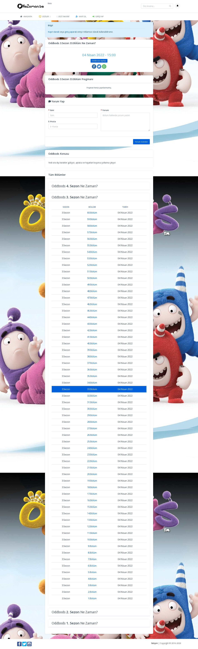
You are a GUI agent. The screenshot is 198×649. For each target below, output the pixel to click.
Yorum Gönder (141, 141)
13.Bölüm (92, 519)
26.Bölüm (92, 434)
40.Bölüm (92, 343)
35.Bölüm (92, 376)
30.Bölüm (92, 408)
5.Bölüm (92, 572)
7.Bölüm (92, 559)
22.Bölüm (92, 461)
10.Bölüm (92, 539)
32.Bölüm (92, 395)
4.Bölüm (92, 578)
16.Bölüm (92, 500)
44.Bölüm (92, 317)
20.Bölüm (92, 474)
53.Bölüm (92, 258)
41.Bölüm (92, 336)
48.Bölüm (92, 291)
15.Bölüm (92, 506)
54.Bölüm (92, 251)
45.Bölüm (92, 310)
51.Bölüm (92, 271)
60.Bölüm (92, 212)
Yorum (105, 110)
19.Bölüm (92, 480)
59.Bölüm (92, 219)
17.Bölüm (92, 493)
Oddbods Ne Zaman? (75, 186)
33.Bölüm (92, 389)
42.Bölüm (92, 330)
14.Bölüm (92, 513)
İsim (51, 110)
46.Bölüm (92, 304)
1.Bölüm (92, 598)
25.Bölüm (92, 441)
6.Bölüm (92, 565)
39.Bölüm (92, 349)
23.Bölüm (92, 454)
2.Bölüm (92, 591)
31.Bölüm (92, 402)
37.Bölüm (92, 363)
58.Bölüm (92, 225)
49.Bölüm (92, 284)
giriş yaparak (71, 31)
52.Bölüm (92, 264)
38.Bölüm (92, 356)
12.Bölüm (92, 526)
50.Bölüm (92, 278)
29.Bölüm (92, 415)
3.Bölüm (92, 585)
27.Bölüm (92, 428)
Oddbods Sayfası (99, 61)
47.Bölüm (92, 297)
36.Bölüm (92, 369)
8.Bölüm (92, 552)
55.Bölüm (92, 245)
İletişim (154, 643)
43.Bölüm (92, 323)
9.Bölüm (92, 546)
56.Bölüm (92, 238)
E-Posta (52, 121)
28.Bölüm (92, 421)
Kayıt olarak (53, 31)
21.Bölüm (92, 467)
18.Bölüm (92, 487)
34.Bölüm (92, 382)
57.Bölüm (92, 232)
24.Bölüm (92, 448)
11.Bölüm (92, 533)
